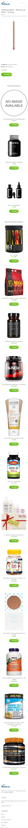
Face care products (6, 819)
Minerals (3, 825)
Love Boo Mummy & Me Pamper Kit (14, 535)
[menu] (25, 3)
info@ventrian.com (6, 805)
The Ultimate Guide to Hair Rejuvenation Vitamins (14, 119)
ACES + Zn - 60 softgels (14, 481)
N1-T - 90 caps (14, 255)
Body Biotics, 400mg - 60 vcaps (14, 341)
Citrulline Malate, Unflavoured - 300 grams (14, 767)
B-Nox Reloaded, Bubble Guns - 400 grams (14, 384)
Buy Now (6, 74)
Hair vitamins (4, 822)
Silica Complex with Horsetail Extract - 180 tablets (14, 678)
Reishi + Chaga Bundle (14, 205)
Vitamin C (15, 64)
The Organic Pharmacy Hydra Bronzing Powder (14, 634)
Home (2, 14)
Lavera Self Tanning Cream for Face (14, 438)
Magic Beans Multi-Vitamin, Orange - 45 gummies (14, 578)
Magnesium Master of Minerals (14, 162)
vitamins (10, 64)
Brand (2, 814)
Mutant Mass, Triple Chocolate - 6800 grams (14, 298)
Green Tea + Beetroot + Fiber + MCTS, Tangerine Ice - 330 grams (14, 723)
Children (3, 817)
